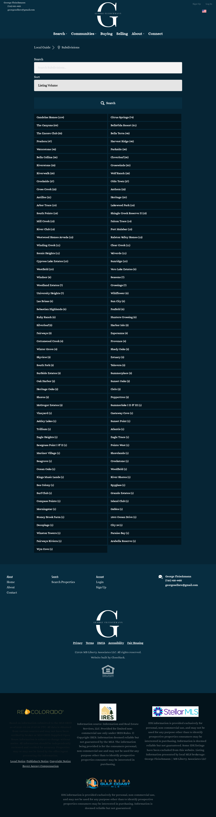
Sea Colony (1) (45, 448)
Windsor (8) (44, 241)
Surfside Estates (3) (49, 337)
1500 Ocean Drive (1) (123, 480)
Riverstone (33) (46, 129)
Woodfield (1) (119, 432)
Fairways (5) (44, 297)
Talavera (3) (118, 329)
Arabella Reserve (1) (123, 504)
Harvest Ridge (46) (122, 105)
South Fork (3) (45, 329)
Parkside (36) (119, 113)
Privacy (77, 606)
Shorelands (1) (120, 416)
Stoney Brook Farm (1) (50, 480)
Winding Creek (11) (48, 209)
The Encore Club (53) (49, 97)
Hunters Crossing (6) (123, 281)
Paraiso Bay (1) (120, 496)
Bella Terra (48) (120, 97)
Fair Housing (135, 606)
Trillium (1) (44, 393)
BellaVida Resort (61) (123, 89)
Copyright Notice (60, 724)
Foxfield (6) (117, 273)
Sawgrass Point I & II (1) (52, 408)
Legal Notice (18, 724)
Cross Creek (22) (46, 153)
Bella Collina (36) (47, 121)
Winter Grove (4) (47, 313)
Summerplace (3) (121, 337)
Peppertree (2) (120, 361)
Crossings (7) (118, 249)
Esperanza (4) (119, 297)
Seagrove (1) (44, 424)
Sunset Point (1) (120, 385)
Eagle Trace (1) (120, 401)
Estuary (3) (117, 321)
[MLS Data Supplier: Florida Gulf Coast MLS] (108, 747)
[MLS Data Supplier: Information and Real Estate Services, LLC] (108, 675)
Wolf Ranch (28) (120, 137)
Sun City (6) (118, 265)
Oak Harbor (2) (46, 345)
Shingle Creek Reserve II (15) (129, 177)
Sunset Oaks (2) (120, 345)
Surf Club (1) (44, 456)
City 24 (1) (116, 488)
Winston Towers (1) (48, 496)
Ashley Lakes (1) (46, 385)
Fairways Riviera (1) (49, 504)
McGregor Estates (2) (49, 369)
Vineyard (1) (44, 377)
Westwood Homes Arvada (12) (55, 201)
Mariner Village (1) (48, 416)
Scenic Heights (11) (48, 217)
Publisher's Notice (38, 724)
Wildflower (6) (120, 257)
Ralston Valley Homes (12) (126, 201)
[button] (170, 67)
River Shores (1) (120, 440)
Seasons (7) (117, 241)
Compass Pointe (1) (48, 464)
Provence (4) (118, 305)
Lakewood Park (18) (123, 169)
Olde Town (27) (120, 145)
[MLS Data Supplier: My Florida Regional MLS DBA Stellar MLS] (175, 675)
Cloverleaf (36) (120, 121)
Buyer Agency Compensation (41, 729)
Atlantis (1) (117, 393)
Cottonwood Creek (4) (50, 305)
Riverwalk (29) (45, 137)
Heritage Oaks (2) (47, 353)
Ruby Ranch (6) (46, 281)
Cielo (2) (116, 353)
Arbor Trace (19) (47, 169)
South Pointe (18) (47, 177)
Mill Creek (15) (45, 185)
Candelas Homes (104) (50, 81)
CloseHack (118, 621)
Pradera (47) (44, 105)
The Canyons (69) (47, 89)
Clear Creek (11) (120, 209)
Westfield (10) (45, 233)
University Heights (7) (50, 257)
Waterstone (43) (46, 113)
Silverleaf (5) (44, 289)
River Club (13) (46, 193)
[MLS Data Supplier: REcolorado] (40, 675)
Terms (90, 606)
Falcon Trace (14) (121, 185)
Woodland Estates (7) (50, 249)
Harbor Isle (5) (120, 289)
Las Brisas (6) (45, 265)
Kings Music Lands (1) (50, 440)
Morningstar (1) (46, 472)
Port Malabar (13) (121, 193)
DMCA (101, 606)
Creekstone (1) (120, 424)
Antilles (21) (44, 161)
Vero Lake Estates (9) (123, 233)
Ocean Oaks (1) (46, 432)
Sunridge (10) (119, 225)
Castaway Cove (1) (122, 377)
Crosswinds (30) (120, 129)
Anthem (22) (118, 153)
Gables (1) (117, 472)
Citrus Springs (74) (122, 81)
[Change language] (206, 11)
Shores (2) (43, 361)
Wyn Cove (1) (45, 512)
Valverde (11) (118, 217)
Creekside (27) (45, 145)
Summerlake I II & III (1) (126, 369)
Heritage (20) (119, 161)
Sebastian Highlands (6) (51, 273)
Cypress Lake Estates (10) (52, 225)
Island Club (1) (120, 464)
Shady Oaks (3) (120, 313)
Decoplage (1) (45, 488)
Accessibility (116, 606)
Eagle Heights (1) (47, 401)
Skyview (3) (43, 321)
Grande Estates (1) (122, 456)
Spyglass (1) (118, 448)
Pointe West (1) (120, 408)
